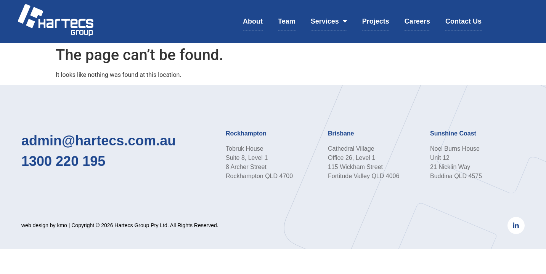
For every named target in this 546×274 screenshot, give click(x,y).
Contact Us (463, 21)
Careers (417, 21)
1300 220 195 (63, 161)
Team (286, 21)
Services (329, 21)
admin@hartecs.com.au (98, 140)
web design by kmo (44, 225)
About (253, 21)
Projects (375, 21)
